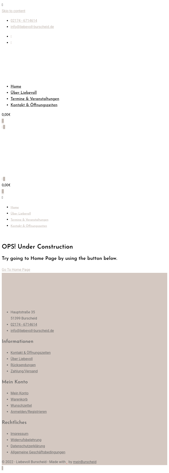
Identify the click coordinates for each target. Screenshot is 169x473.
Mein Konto (19, 393)
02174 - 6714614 (24, 20)
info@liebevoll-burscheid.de (32, 27)
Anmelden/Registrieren (29, 412)
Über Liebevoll (24, 93)
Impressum (19, 434)
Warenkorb (19, 399)
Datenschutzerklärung (28, 446)
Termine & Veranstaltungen (35, 99)
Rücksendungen (23, 365)
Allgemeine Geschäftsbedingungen (38, 452)
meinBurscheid (84, 462)
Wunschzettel (21, 405)
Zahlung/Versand (24, 371)
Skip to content (13, 11)
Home (16, 87)
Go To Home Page (16, 270)
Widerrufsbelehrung (26, 440)
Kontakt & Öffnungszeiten (34, 105)
